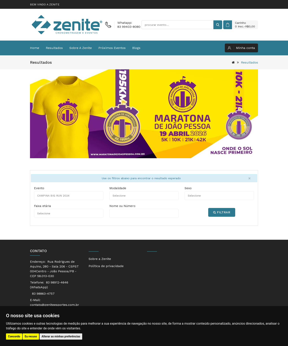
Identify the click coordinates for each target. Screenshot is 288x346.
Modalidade (117, 188)
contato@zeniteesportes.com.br (54, 305)
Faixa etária (42, 206)
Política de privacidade (106, 266)
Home (34, 48)
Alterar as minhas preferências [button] (61, 336)
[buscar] (217, 24)
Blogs (136, 48)
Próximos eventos (112, 48)
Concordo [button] (14, 336)
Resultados (54, 48)
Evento (39, 188)
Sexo (188, 188)
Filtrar (221, 212)
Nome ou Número (122, 206)
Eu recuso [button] (31, 336)
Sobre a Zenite (80, 48)
